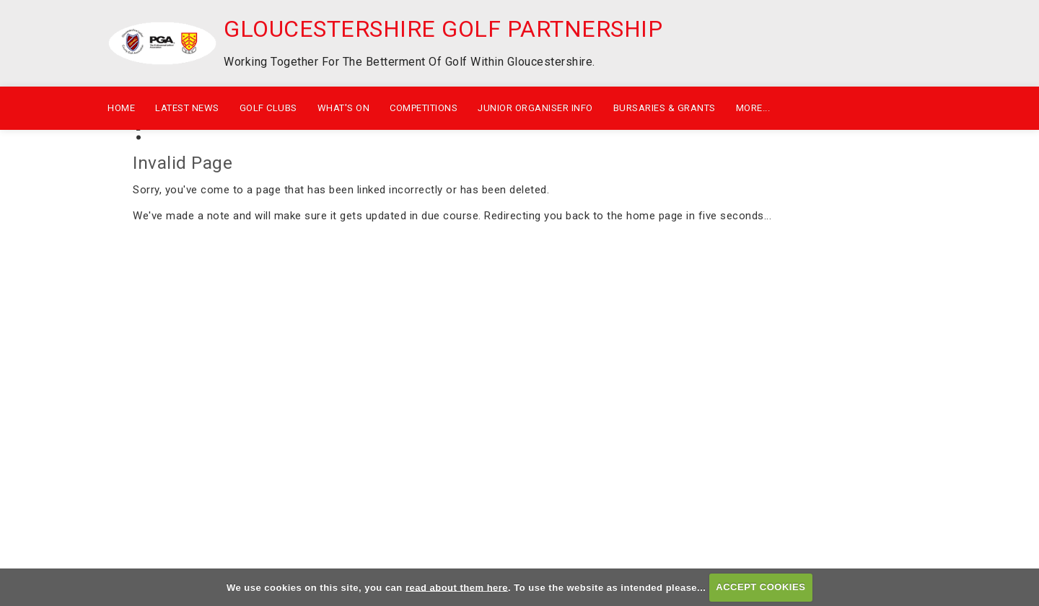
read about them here (456, 586)
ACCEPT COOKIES (760, 586)
